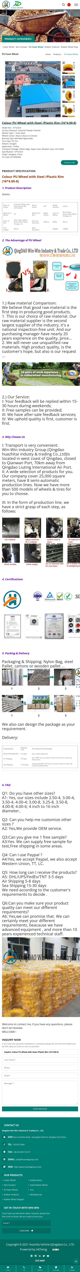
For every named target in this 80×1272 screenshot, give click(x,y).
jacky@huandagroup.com (27, 1159)
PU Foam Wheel (36, 47)
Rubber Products (52, 47)
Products (57, 54)
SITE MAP (40, 1260)
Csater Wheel (8, 47)
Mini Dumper (21, 47)
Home (48, 54)
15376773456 (19, 1144)
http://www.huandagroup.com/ (27, 1167)
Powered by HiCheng (33, 1249)
